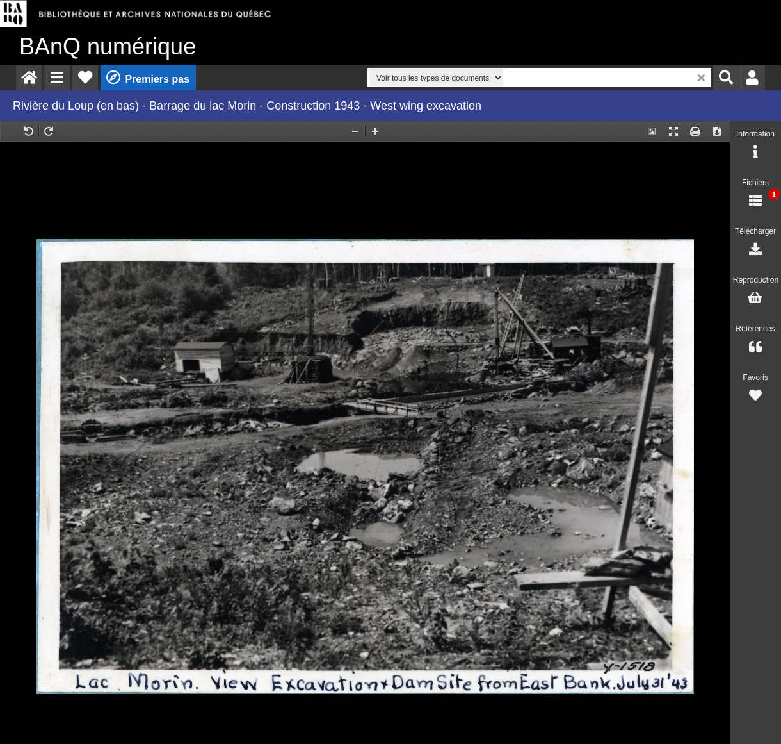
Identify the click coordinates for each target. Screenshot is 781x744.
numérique (107, 46)
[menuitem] (29, 77)
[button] (57, 77)
